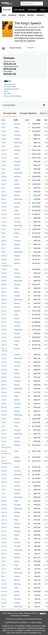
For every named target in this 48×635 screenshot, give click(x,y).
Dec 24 (4, 501)
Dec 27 (4, 478)
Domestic (7, 10)
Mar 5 (4, 229)
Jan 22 (4, 311)
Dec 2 (4, 599)
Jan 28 (4, 158)
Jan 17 (4, 348)
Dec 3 (4, 565)
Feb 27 (4, 184)
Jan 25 (4, 326)
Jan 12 (4, 434)
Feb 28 (4, 195)
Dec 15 (4, 550)
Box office (7, 93)
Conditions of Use (30, 630)
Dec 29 (4, 474)
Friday (16, 127)
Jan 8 (3, 419)
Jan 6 (3, 490)
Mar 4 (4, 237)
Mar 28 (4, 411)
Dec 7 (4, 576)
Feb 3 (4, 161)
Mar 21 (4, 385)
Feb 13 (4, 207)
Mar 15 (4, 296)
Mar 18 (4, 370)
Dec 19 (4, 516)
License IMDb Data (30, 619)
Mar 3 (4, 192)
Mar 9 (4, 252)
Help (40, 619)
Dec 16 (4, 546)
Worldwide (32, 10)
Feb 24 (4, 277)
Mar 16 (4, 299)
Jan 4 (3, 493)
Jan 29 (4, 150)
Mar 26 (4, 392)
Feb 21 (4, 263)
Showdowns (25, 615)
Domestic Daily (9, 113)
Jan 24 (4, 333)
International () (11, 66)
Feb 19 (4, 256)
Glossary (9, 619)
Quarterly (40, 15)
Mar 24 (4, 381)
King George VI (33, 27)
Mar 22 (4, 377)
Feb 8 (4, 139)
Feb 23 (4, 281)
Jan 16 (4, 341)
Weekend (12, 15)
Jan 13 (4, 430)
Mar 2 (4, 199)
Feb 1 (4, 169)
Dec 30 (4, 471)
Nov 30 (4, 603)
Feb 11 (4, 210)
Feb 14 (4, 214)
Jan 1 (3, 445)
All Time (34, 613)
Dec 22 (4, 508)
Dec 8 (4, 573)
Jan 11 (4, 437)
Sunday (16, 131)
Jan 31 (4, 165)
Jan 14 (4, 345)
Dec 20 (4, 527)
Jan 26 (4, 330)
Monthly (30, 15)
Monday (17, 146)
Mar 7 (4, 248)
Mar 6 (4, 233)
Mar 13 (4, 292)
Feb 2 (4, 173)
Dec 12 (4, 535)
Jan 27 (4, 322)
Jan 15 (4, 337)
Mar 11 (4, 288)
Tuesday (17, 139)
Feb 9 (4, 143)
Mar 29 (4, 407)
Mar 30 (4, 415)
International (19, 10)
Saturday (17, 124)
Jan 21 (4, 315)
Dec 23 (4, 505)
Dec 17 (4, 520)
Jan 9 (3, 422)
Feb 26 (4, 176)
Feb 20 (4, 259)
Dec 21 (4, 524)
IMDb (33, 622)
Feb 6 (4, 131)
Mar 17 (4, 307)
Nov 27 (4, 584)
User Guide (18, 619)
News (6, 91)
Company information (11, 89)
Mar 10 (4, 241)
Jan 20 (4, 362)
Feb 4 (4, 127)
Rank (27, 120)
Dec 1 (4, 606)
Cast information (10, 84)
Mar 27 (4, 400)
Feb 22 (4, 273)
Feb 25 (4, 180)
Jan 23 (4, 318)
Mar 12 (4, 284)
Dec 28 (4, 482)
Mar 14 (4, 303)
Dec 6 (4, 580)
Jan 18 (4, 354)
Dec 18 (4, 512)
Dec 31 (4, 451)
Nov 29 (4, 595)
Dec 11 (4, 531)
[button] (45, 3)
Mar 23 (4, 388)
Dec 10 (4, 539)
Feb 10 (4, 135)
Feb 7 (4, 146)
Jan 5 (3, 497)
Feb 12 (4, 203)
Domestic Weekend (28, 113)
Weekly (22, 15)
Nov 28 (4, 591)
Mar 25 (4, 396)
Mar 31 (4, 404)
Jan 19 (4, 358)
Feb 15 (4, 218)
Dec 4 (4, 557)
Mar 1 (4, 188)
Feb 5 (4, 124)
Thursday (17, 135)
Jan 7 (3, 426)
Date (3, 120)
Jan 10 (4, 441)
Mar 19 (4, 366)
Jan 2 (3, 457)
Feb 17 (4, 222)
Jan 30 (4, 154)
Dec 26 (4, 467)
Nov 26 (4, 588)
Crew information (10, 87)
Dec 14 (4, 542)
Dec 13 (4, 554)
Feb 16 (4, 225)
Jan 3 (3, 486)
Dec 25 (4, 461)
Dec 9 (4, 569)
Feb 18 (4, 269)
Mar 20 (4, 373)
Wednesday (18, 143)
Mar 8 (4, 244)
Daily (4, 15)
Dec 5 (4, 561)
